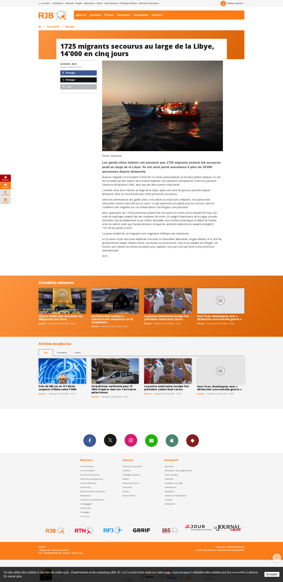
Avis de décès (129, 495)
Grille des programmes (91, 479)
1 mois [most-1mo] (77, 352)
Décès (100, 3)
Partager (68, 72)
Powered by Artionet (206, 550)
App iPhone (172, 440)
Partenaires (170, 487)
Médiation (170, 491)
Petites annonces (131, 483)
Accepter (272, 574)
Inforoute (69, 3)
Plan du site (77, 553)
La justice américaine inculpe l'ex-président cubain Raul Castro (167, 317)
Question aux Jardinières (92, 499)
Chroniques (141, 15)
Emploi (79, 3)
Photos (109, 15)
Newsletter (170, 504)
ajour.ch (81, 15)
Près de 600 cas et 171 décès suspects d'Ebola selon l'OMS (58, 388)
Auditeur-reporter (232, 3)
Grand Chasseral (88, 483)
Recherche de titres (90, 475)
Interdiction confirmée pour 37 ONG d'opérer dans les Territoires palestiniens (114, 389)
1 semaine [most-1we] (61, 352)
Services (157, 15)
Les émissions (87, 466)
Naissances (89, 3)
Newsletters (151, 440)
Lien (66, 86)
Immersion (85, 487)
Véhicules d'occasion (149, 3)
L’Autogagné (86, 504)
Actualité (53, 26)
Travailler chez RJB (173, 483)
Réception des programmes (178, 470)
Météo (126, 479)
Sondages (85, 512)
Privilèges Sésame (128, 3)
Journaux (95, 15)
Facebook (89, 440)
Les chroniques (87, 470)
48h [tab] (46, 352)
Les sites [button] (44, 3)
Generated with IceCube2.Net (230, 550)
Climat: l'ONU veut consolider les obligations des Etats (60, 317)
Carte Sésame (111, 3)
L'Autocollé (85, 508)
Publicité (169, 479)
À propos (169, 466)
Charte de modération (175, 495)
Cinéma (126, 470)
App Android (192, 440)
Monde (69, 26)
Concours (85, 516)
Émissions (123, 15)
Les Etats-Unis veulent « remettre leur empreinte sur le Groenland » (112, 319)
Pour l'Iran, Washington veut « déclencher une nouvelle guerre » (219, 317)
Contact (168, 499)
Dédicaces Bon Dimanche (92, 491)
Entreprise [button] (57, 3)
